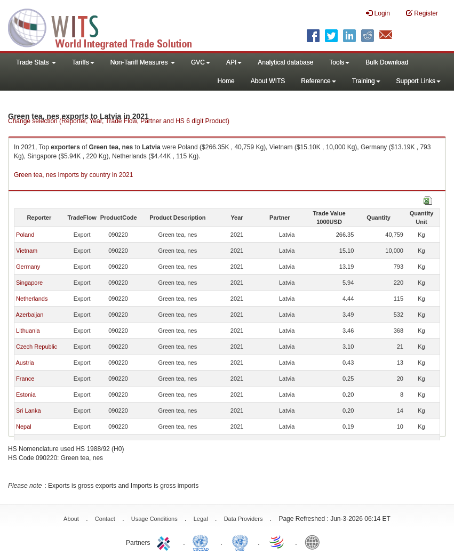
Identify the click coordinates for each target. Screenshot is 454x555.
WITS (106, 26)
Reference (318, 81)
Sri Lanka (28, 410)
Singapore (29, 282)
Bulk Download (386, 62)
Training (366, 81)
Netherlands (31, 298)
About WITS (268, 81)
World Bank (314, 541)
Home (226, 81)
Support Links (418, 81)
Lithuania (28, 330)
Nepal (23, 426)
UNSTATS (240, 541)
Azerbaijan (29, 314)
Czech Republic (36, 346)
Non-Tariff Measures (142, 62)
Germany (28, 266)
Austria (24, 362)
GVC (200, 62)
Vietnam (26, 250)
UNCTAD (202, 541)
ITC (165, 541)
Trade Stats (36, 62)
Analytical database (285, 62)
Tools (339, 62)
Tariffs (83, 62)
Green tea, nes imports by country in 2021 (73, 175)
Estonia (26, 394)
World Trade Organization (277, 541)
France (25, 378)
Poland (25, 234)
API (234, 62)
